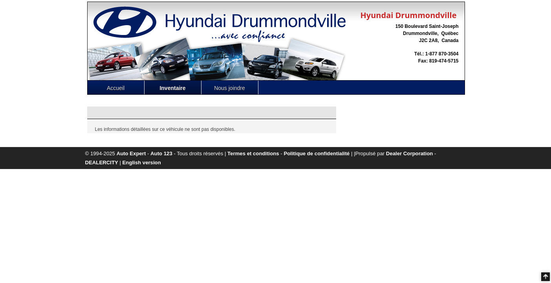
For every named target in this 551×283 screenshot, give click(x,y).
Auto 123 (161, 153)
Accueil (115, 88)
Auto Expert (131, 153)
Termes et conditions (253, 153)
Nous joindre (229, 88)
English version (142, 162)
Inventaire (172, 88)
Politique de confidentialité (317, 153)
